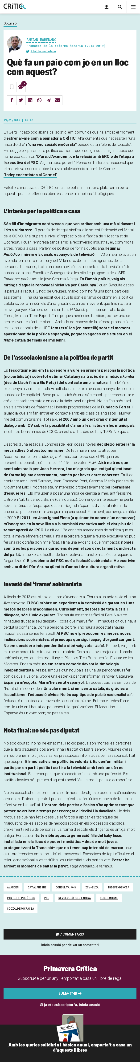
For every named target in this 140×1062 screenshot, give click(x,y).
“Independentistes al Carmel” (30, 174)
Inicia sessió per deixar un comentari (70, 945)
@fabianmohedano (43, 51)
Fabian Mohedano (41, 39)
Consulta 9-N (66, 887)
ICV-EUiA (92, 887)
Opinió (10, 23)
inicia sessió (89, 1005)
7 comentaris (72, 934)
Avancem (13, 887)
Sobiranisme (109, 898)
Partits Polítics (21, 898)
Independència (118, 887)
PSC (46, 898)
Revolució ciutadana (74, 898)
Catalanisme (37, 887)
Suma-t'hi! (67, 993)
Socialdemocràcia (20, 908)
